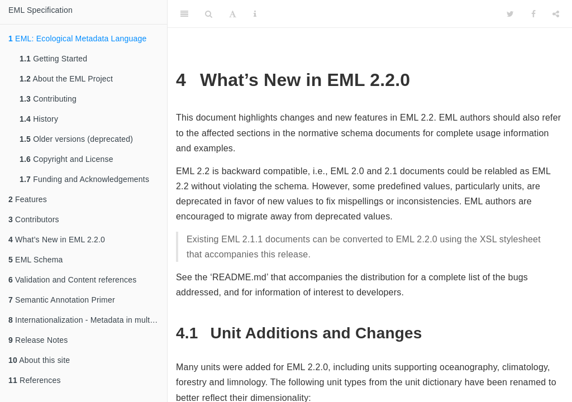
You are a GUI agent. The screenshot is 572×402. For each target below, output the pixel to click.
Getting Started (53, 58)
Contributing (48, 98)
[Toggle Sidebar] (184, 14)
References (34, 380)
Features (27, 199)
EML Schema (35, 259)
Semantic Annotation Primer (61, 299)
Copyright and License (66, 159)
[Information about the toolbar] (255, 14)
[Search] (209, 14)
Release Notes (38, 340)
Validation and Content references (72, 279)
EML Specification (40, 10)
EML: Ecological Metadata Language (77, 38)
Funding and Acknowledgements (84, 179)
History (39, 118)
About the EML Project (66, 78)
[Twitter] (510, 14)
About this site (39, 360)
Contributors (33, 219)
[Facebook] (533, 14)
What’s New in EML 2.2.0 (56, 239)
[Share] (556, 14)
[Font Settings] (233, 14)
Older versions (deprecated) (76, 139)
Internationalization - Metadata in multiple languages (87, 319)
